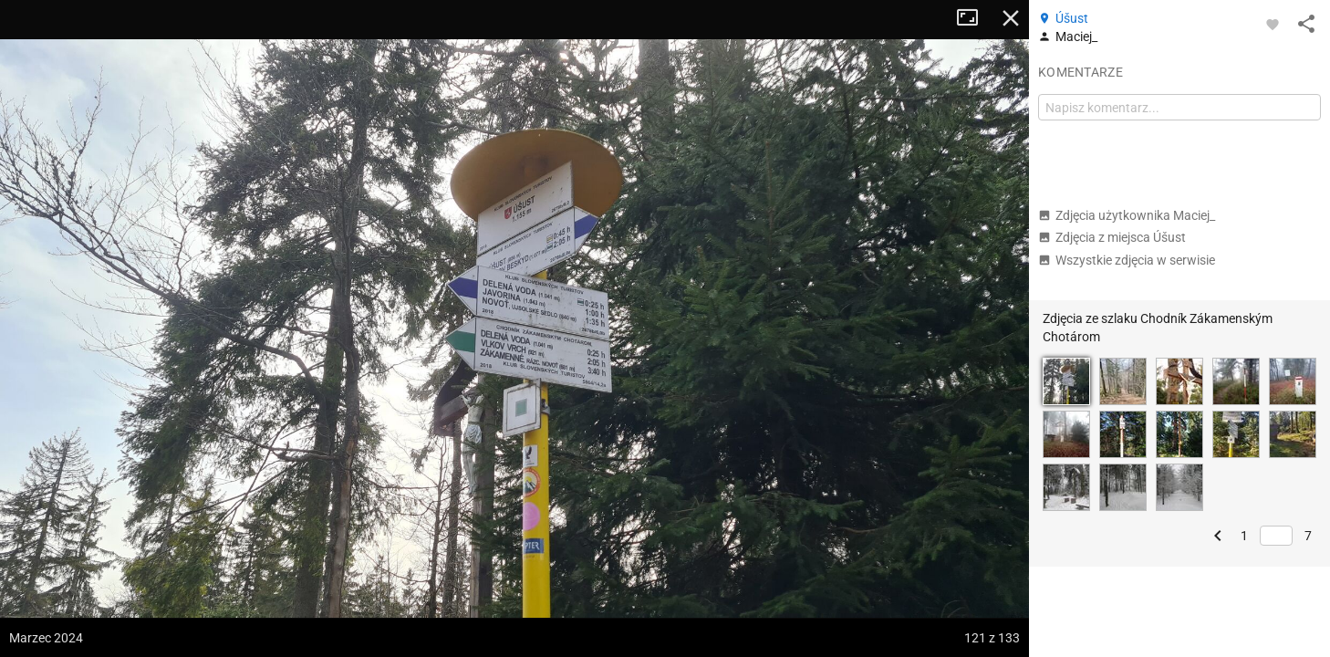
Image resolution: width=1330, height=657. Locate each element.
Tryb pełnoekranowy (974, 18)
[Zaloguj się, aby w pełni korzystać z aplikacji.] (1272, 23)
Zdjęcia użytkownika (1126, 215)
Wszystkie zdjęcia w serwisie (1126, 260)
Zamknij (1010, 18)
